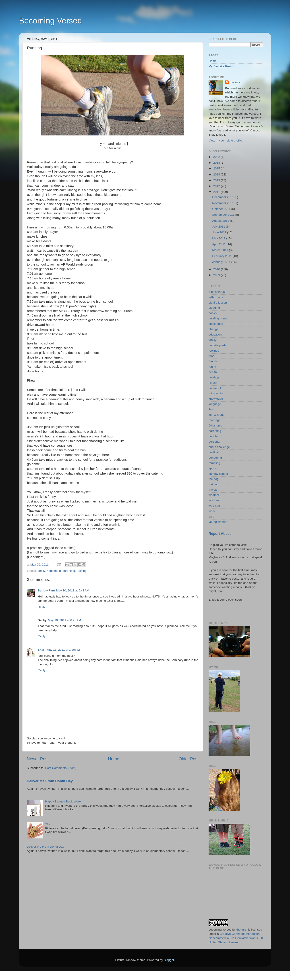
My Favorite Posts (221, 66)
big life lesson (218, 302)
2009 (217, 275)
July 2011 (219, 226)
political (214, 452)
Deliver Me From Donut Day (50, 781)
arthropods (216, 297)
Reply (42, 606)
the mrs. (235, 82)
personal (214, 441)
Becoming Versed (50, 20)
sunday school (218, 473)
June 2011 (219, 232)
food (211, 356)
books (213, 313)
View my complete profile (225, 140)
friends (213, 361)
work (212, 511)
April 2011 (219, 244)
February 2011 (222, 256)
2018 (217, 162)
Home (113, 758)
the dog (214, 479)
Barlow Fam (46, 590)
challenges (216, 323)
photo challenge (219, 447)
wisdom (214, 500)
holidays (214, 377)
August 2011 (221, 220)
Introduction (216, 393)
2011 (217, 192)
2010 (217, 269)
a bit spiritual (217, 291)
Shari (41, 649)
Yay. (48, 824)
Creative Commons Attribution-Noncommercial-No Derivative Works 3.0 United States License (236, 938)
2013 (217, 180)
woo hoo (214, 505)
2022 (217, 156)
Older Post (189, 758)
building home (218, 318)
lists (211, 409)
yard (211, 516)
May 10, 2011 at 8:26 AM (64, 620)
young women (218, 521)
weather (214, 495)
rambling (214, 463)
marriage (214, 420)
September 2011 (223, 214)
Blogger (169, 960)
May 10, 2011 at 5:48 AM (72, 590)
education (215, 334)
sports (213, 468)
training (82, 570)
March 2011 (220, 250)
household (54, 570)
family (41, 570)
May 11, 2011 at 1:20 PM (63, 649)
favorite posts (217, 345)
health (213, 372)
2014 (217, 174)
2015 (217, 168)
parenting (68, 570)
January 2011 (221, 262)
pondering (215, 457)
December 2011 (223, 197)
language (215, 404)
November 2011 (223, 203)
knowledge (216, 398)
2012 (217, 186)
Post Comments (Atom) (61, 768)
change (213, 329)
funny (212, 366)
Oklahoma (215, 425)
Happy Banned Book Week (63, 801)
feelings (214, 350)
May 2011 (219, 238)
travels (213, 489)
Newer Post (38, 758)
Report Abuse (220, 534)
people (213, 436)
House (213, 382)
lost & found (216, 414)
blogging (214, 307)
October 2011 (221, 209)
